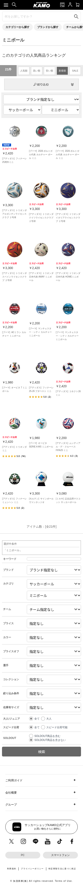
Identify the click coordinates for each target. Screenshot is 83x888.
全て (37, 718)
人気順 (23, 70)
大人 (49, 718)
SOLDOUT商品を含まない (50, 740)
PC (23, 855)
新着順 (62, 70)
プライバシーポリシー (32, 869)
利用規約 (11, 869)
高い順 (36, 70)
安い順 (49, 70)
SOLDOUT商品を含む (47, 736)
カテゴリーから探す (17, 27)
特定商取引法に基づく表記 (62, 869)
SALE (75, 70)
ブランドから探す (47, 27)
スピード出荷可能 (57, 727)
